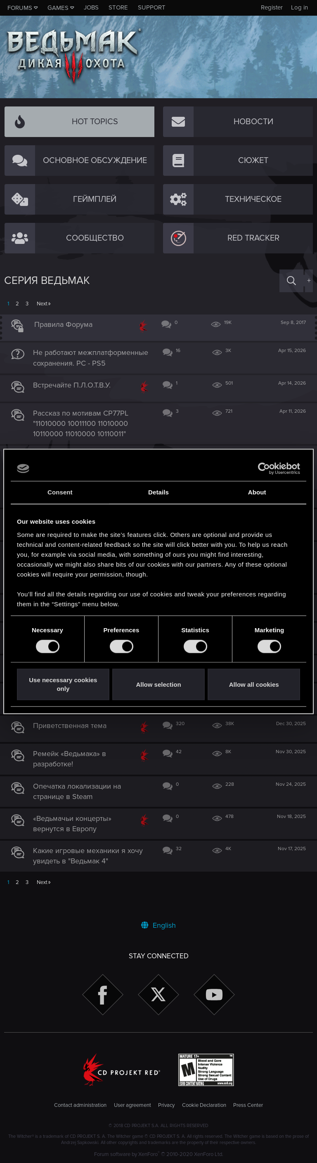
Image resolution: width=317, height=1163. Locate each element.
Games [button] (58, 8)
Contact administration (80, 1105)
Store (118, 7)
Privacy (166, 1105)
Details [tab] (158, 492)
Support (152, 7)
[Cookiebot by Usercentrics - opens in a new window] (264, 468)
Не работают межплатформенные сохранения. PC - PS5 (73, 363)
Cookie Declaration (204, 1105)
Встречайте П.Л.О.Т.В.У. (76, 395)
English (158, 925)
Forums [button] (19, 8)
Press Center (248, 1105)
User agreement (132, 1105)
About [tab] (257, 492)
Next (42, 303)
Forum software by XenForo (158, 1154)
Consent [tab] (60, 492)
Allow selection (158, 684)
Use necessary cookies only (63, 685)
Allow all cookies (254, 684)
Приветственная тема (74, 746)
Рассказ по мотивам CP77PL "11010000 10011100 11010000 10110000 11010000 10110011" (84, 434)
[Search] (291, 280)
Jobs (91, 7)
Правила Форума (67, 324)
